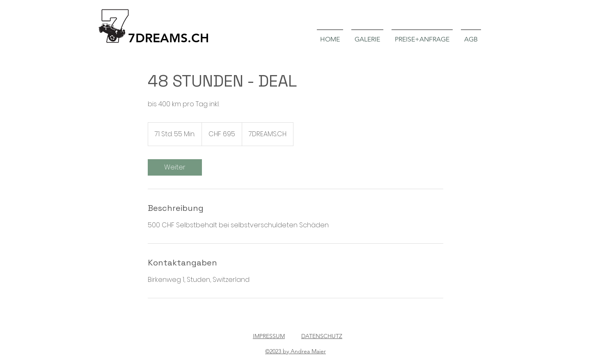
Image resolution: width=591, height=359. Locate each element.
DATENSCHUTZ (321, 336)
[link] (175, 167)
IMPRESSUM (269, 336)
